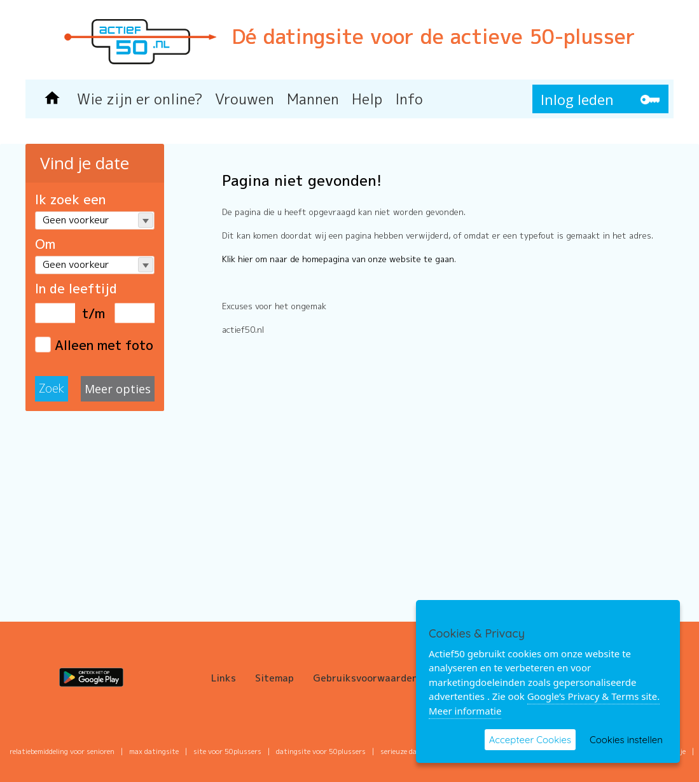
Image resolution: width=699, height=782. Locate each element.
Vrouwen (244, 99)
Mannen (313, 99)
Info (409, 99)
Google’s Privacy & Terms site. (593, 696)
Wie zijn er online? (139, 99)
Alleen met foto (94, 345)
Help (367, 99)
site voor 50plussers (227, 751)
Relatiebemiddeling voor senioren (62, 751)
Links (223, 678)
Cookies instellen (626, 740)
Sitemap (274, 678)
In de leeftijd (76, 288)
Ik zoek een (70, 199)
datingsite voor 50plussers (321, 751)
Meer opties (118, 388)
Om (45, 244)
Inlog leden (577, 99)
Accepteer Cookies (530, 740)
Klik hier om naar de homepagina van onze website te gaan (338, 259)
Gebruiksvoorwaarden (365, 678)
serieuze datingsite (411, 751)
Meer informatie (465, 710)
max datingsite (154, 751)
